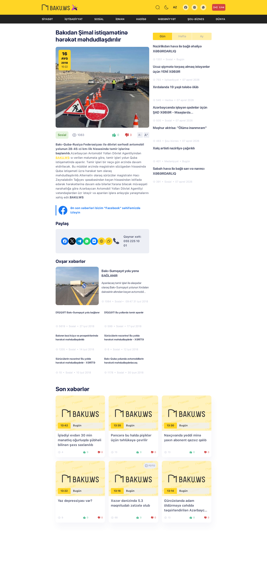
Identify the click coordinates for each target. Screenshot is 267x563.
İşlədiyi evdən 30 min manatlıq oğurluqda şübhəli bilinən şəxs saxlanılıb (79, 440)
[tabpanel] (182, 114)
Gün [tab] (163, 36)
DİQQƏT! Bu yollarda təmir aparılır (124, 312)
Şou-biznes (196, 19)
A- (140, 134)
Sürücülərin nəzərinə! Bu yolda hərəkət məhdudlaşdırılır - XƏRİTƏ (124, 337)
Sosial (99, 19)
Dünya (220, 19)
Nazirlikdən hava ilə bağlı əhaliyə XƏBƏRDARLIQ (177, 48)
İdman (120, 19)
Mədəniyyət (167, 19)
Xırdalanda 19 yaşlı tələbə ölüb (176, 87)
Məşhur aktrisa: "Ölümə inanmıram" (180, 128)
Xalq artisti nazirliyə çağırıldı (174, 148)
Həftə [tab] (182, 36)
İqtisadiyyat (74, 19)
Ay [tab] (202, 36)
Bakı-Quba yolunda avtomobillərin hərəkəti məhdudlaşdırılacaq (124, 360)
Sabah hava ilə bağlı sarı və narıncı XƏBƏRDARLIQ (178, 171)
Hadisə (141, 19)
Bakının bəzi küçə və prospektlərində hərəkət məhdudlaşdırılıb (77, 337)
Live (218, 7)
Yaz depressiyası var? (75, 501)
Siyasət (47, 19)
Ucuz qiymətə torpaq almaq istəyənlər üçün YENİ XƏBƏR (181, 69)
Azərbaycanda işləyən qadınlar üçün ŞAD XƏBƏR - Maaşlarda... (180, 109)
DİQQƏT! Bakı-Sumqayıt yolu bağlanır (78, 312)
